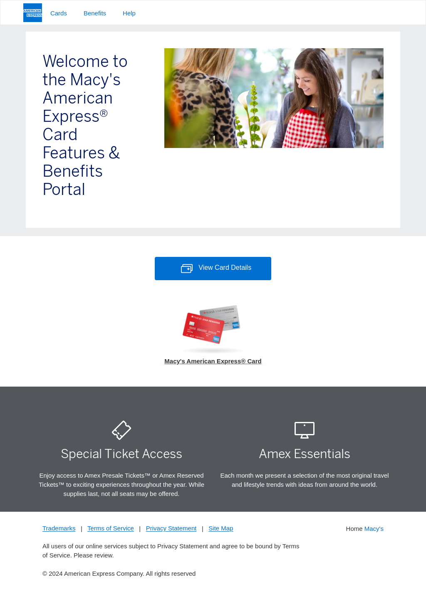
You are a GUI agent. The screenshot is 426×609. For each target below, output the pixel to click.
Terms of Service (110, 528)
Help (129, 13)
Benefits (95, 13)
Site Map (220, 528)
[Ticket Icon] (121, 430)
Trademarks (58, 528)
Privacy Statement (171, 528)
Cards (58, 13)
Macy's (374, 528)
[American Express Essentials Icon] (305, 430)
